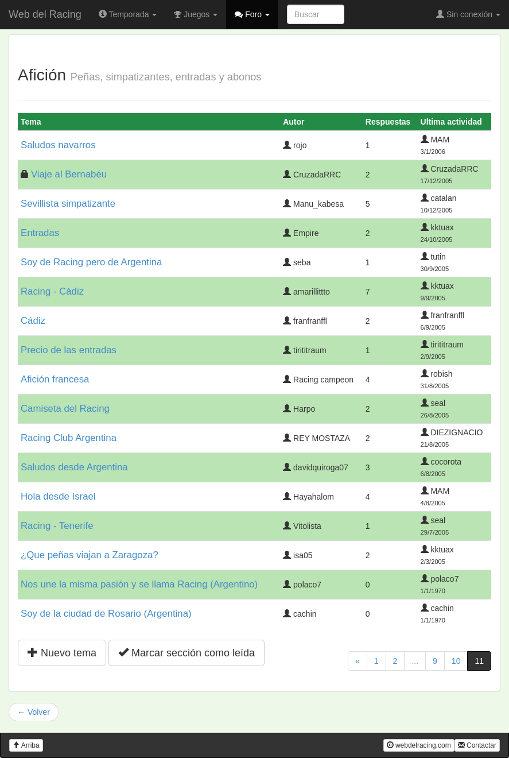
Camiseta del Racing (65, 408)
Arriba (26, 745)
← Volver (33, 712)
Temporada (128, 14)
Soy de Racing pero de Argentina (91, 262)
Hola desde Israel (58, 496)
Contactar (477, 745)
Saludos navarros (58, 145)
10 (456, 661)
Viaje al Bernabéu (69, 174)
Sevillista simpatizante (68, 203)
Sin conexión (468, 14)
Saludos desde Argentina (74, 467)
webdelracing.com (419, 745)
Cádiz (33, 320)
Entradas (40, 232)
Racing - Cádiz (52, 291)
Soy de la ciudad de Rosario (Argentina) (106, 613)
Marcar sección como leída (186, 653)
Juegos (195, 14)
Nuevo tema (62, 653)
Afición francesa (55, 379)
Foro (252, 14)
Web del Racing (45, 14)
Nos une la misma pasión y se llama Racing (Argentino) (139, 584)
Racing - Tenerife (57, 525)
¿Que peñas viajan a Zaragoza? (89, 555)
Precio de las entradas (68, 350)
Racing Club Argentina (68, 437)
